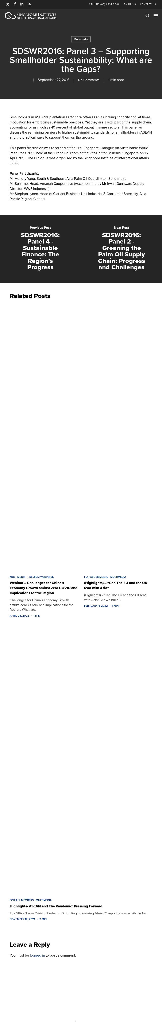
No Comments (89, 80)
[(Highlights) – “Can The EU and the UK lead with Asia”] (118, 436)
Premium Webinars (41, 576)
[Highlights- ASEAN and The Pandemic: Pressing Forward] (81, 759)
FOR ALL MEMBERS (96, 576)
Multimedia (81, 39)
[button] (156, 16)
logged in (37, 955)
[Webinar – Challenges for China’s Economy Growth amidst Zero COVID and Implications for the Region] (44, 436)
